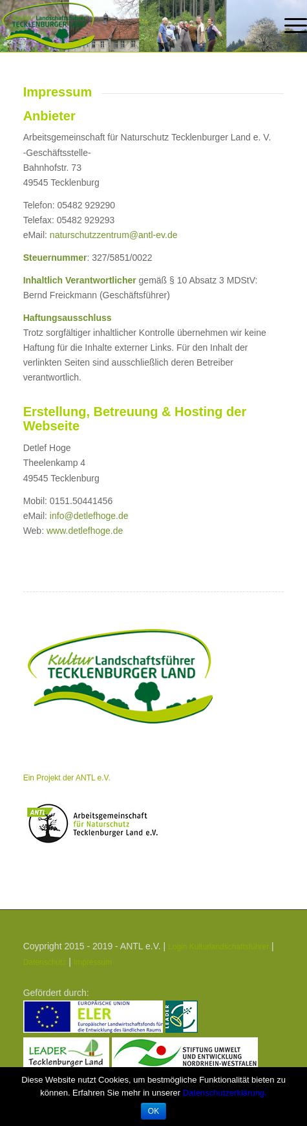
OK (153, 1111)
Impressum (93, 962)
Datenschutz (45, 962)
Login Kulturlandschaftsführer (218, 946)
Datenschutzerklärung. (225, 1093)
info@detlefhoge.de (89, 516)
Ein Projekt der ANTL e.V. (67, 777)
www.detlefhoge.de (85, 530)
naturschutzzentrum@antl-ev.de (114, 235)
